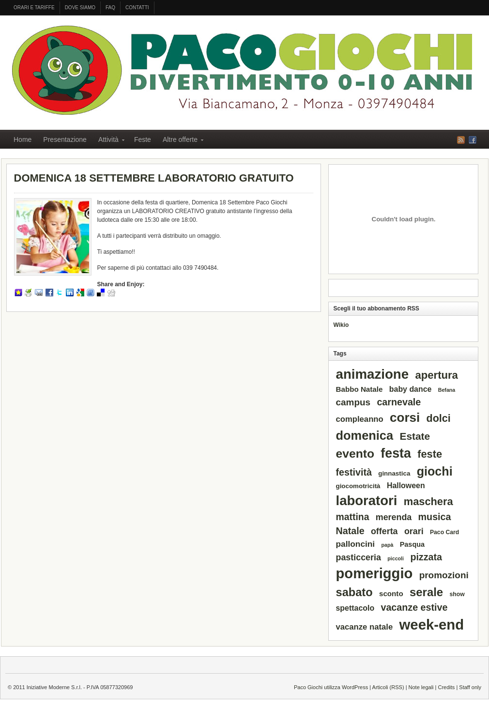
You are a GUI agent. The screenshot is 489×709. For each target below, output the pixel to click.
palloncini (355, 544)
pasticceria (358, 557)
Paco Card (444, 532)
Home (22, 139)
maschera (428, 501)
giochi (435, 471)
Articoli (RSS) (388, 687)
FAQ (110, 7)
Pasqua (412, 544)
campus (353, 402)
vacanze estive (414, 607)
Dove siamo (80, 7)
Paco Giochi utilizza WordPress (331, 687)
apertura (436, 375)
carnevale (399, 402)
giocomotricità (358, 486)
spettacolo (355, 608)
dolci (439, 418)
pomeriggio (374, 573)
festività (354, 472)
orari (414, 531)
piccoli (395, 558)
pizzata (426, 557)
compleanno (359, 419)
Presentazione (65, 139)
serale (426, 592)
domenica (365, 435)
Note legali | (423, 687)
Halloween (406, 485)
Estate (414, 436)
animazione (372, 374)
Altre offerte (180, 141)
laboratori (366, 500)
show (457, 594)
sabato (354, 592)
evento (355, 453)
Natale (350, 530)
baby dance (410, 389)
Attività (108, 141)
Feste (142, 139)
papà (388, 545)
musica (434, 516)
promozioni (444, 575)
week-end (431, 624)
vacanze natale (364, 627)
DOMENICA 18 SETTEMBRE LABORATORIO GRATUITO (154, 178)
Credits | (448, 687)
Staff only (470, 687)
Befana (447, 390)
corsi (405, 417)
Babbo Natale (359, 389)
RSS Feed (461, 140)
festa (396, 453)
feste (429, 454)
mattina (352, 516)
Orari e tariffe (34, 7)
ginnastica (394, 473)
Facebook (472, 140)
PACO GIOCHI (242, 70)
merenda (394, 517)
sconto (391, 593)
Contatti (137, 7)
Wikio (341, 325)
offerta (384, 531)
